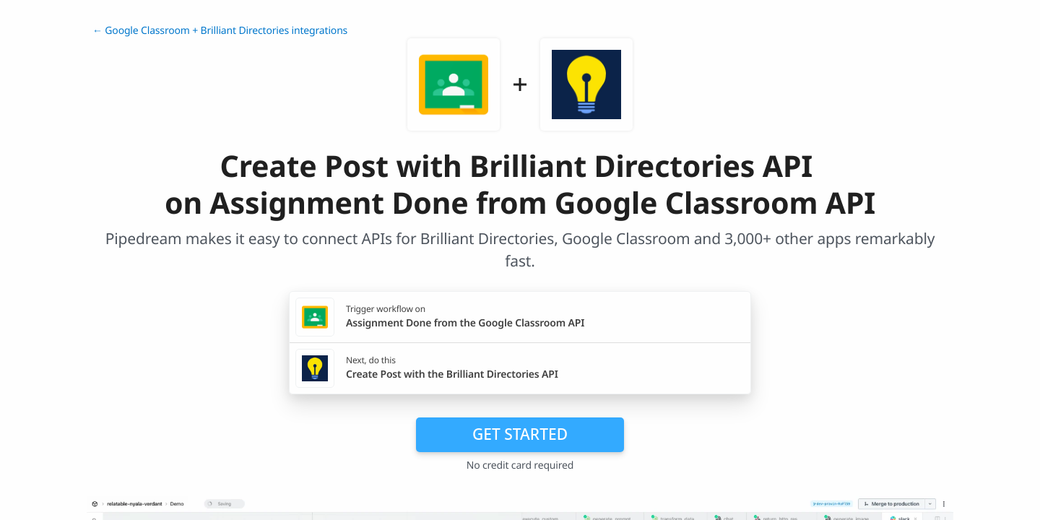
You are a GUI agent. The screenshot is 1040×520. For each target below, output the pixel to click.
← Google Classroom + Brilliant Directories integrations (219, 31)
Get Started (520, 434)
